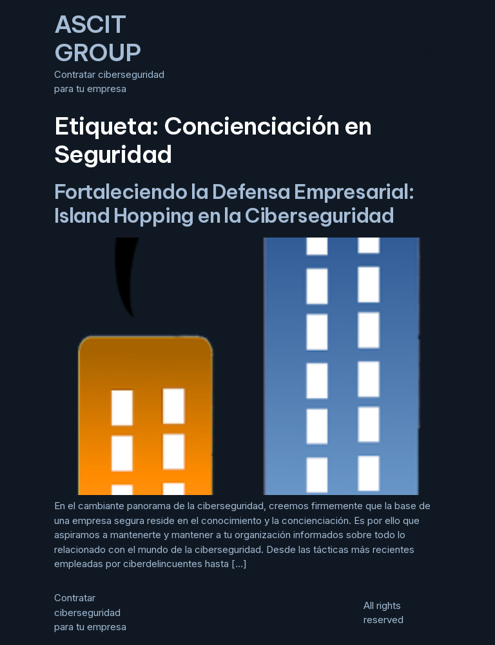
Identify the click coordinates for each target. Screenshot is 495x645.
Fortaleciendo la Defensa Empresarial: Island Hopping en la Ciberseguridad (234, 203)
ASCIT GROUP (97, 38)
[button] (427, 53)
